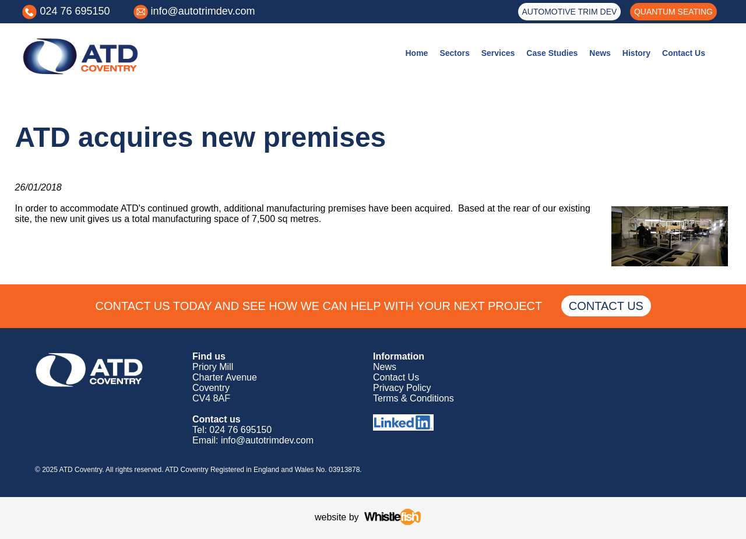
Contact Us (683, 53)
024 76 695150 (75, 11)
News (600, 53)
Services (498, 53)
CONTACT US (605, 306)
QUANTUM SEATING (673, 11)
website (330, 517)
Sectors (454, 53)
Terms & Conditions (413, 398)
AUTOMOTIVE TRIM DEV (569, 11)
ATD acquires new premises (200, 137)
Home (416, 53)
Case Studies (552, 53)
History (636, 53)
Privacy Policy (402, 388)
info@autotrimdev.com (203, 11)
